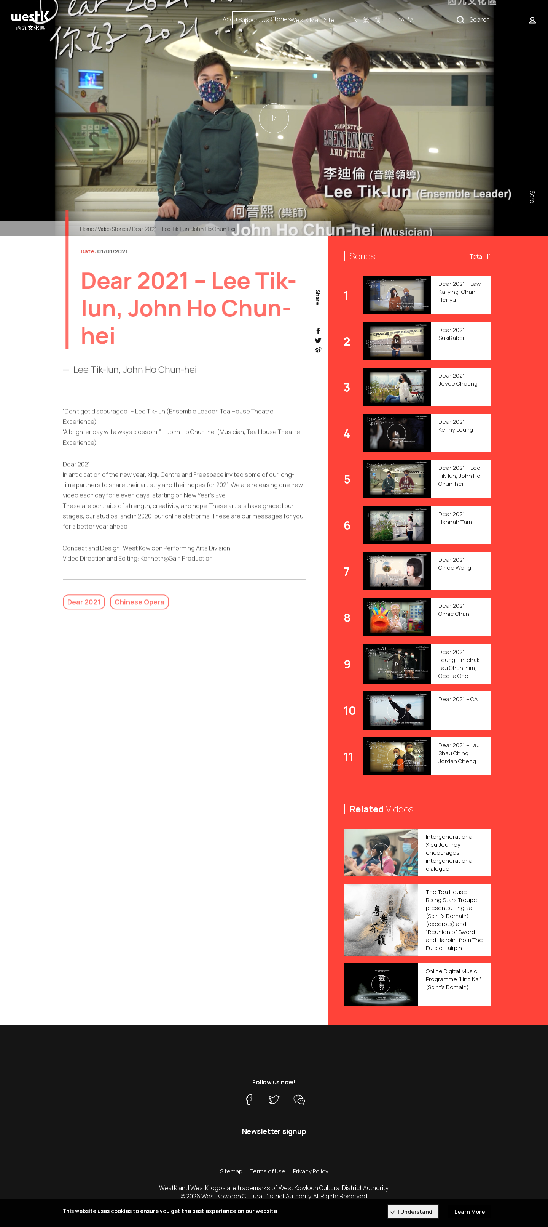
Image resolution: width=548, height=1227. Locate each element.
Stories (281, 19)
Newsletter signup (274, 1131)
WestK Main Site (391, 20)
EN (432, 20)
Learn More (469, 1211)
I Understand (415, 1211)
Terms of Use (267, 1171)
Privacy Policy (310, 1171)
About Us (235, 19)
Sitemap (231, 1171)
